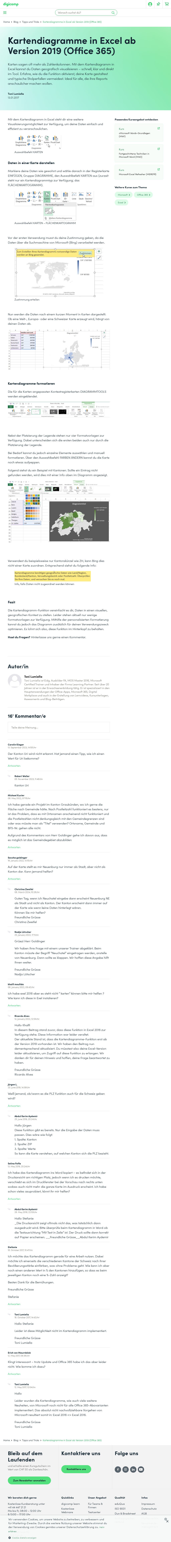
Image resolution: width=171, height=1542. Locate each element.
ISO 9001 (120, 1508)
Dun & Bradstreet (125, 1513)
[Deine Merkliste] (158, 4)
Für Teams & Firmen (95, 1505)
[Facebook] (118, 1469)
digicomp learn (70, 1503)
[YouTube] (141, 1469)
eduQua (120, 1503)
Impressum (148, 1503)
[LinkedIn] (133, 1469)
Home (6, 21)
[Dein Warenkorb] (167, 4)
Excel (120, 202)
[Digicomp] (10, 4)
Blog (16, 21)
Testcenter (94, 1512)
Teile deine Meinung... (24, 727)
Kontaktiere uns (76, 1469)
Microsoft (123, 194)
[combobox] (166, 1519)
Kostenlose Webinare (67, 1510)
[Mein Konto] (150, 4)
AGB (144, 1513)
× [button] (167, 1521)
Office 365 (142, 194)
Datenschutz (149, 1508)
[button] (58, 1537)
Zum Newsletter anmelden (29, 1480)
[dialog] (85, 1528)
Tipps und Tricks (30, 21)
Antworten (14, 765)
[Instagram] (125, 1469)
